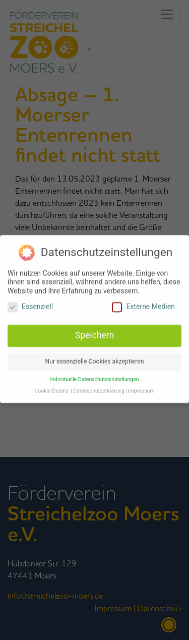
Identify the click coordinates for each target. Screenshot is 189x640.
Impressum (141, 388)
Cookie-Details (51, 388)
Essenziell (30, 304)
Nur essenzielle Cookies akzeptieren (94, 358)
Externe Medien (143, 304)
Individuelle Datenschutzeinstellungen (94, 376)
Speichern (94, 332)
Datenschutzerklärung (98, 388)
